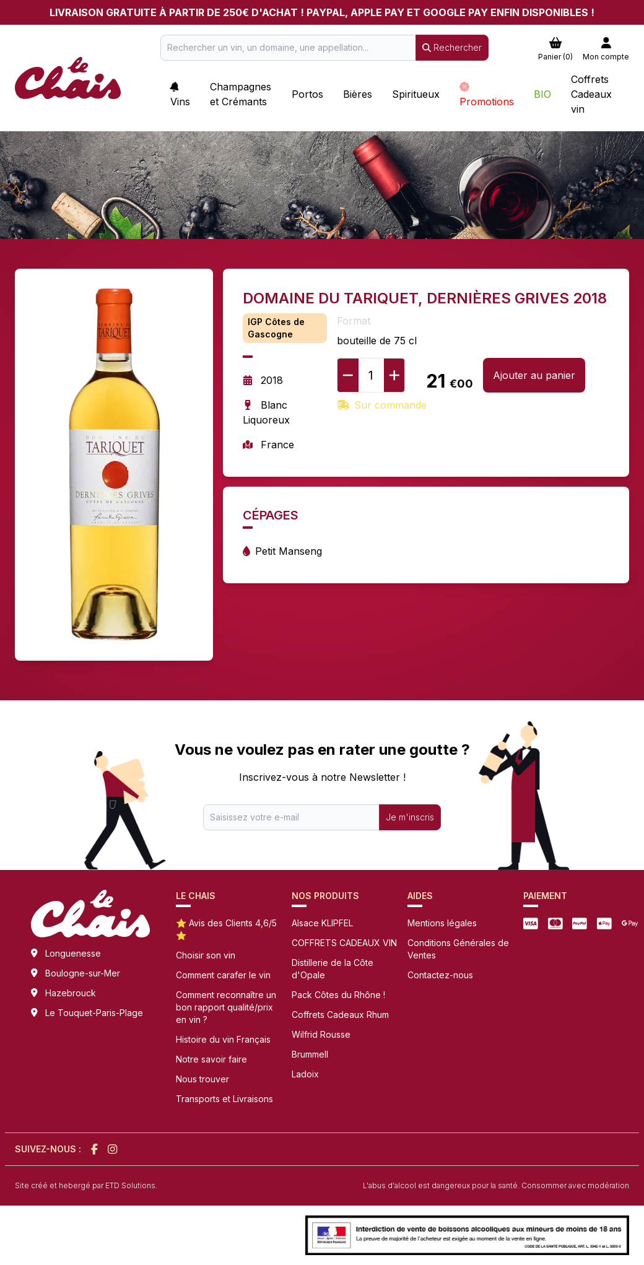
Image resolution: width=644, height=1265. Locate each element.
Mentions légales (442, 923)
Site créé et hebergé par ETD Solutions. (86, 1185)
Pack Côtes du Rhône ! (338, 994)
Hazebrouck (70, 993)
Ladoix (305, 1074)
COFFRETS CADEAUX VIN (344, 942)
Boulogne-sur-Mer (82, 973)
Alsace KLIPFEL (322, 923)
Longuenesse (73, 953)
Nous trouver (202, 1079)
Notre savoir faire (211, 1059)
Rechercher (452, 47)
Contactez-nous (440, 975)
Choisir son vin (205, 955)
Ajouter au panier (534, 375)
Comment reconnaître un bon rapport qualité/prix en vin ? (226, 1007)
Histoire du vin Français (223, 1039)
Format (353, 321)
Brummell (310, 1054)
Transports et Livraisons (224, 1098)
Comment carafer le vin (223, 975)
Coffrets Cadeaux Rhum (340, 1014)
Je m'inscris (410, 817)
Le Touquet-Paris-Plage (94, 1012)
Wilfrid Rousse (321, 1034)
